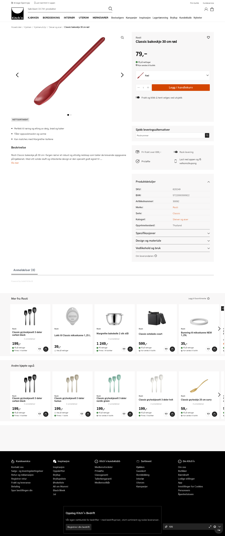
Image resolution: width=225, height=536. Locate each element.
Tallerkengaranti (103, 478)
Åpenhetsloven (186, 494)
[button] (208, 37)
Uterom (140, 482)
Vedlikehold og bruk (148, 248)
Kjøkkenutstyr (40, 27)
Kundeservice (208, 3)
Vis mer (15, 162)
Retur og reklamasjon (22, 474)
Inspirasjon (145, 17)
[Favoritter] (39, 349)
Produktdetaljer (146, 181)
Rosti (138, 37)
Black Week (59, 490)
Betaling (15, 486)
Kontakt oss (17, 467)
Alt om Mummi (60, 486)
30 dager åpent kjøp (20, 3)
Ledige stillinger (186, 478)
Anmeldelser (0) (24, 270)
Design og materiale (148, 240)
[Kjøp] (45, 349)
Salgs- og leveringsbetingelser (27, 471)
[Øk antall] (148, 87)
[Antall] (143, 87)
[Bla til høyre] (122, 75)
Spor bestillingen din (21, 490)
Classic (176, 213)
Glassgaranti (101, 474)
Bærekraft (183, 474)
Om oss (182, 467)
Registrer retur (19, 478)
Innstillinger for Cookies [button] (190, 486)
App (180, 482)
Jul (54, 494)
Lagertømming (160, 17)
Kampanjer (131, 17)
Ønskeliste (58, 482)
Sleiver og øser (55, 27)
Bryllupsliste (59, 478)
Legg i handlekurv (181, 87)
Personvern (184, 490)
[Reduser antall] (138, 87)
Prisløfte (145, 161)
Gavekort (141, 471)
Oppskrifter (59, 471)
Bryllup (173, 17)
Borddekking (142, 474)
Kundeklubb (185, 17)
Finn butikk (194, 3)
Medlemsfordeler (104, 467)
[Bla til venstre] (17, 75)
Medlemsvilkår (102, 482)
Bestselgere (117, 17)
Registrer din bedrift (78, 527)
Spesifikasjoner (145, 233)
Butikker (182, 471)
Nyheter (198, 17)
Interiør (140, 478)
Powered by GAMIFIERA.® (22, 281)
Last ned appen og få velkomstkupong (190, 161)
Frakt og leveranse (21, 482)
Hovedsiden (16, 27)
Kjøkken (27, 27)
